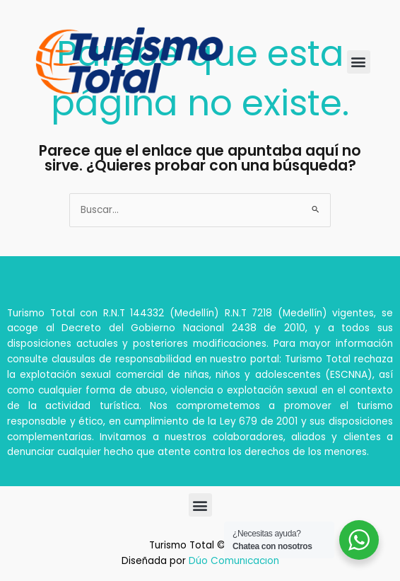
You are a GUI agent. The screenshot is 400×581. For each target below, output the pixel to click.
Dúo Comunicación (234, 561)
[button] (358, 62)
